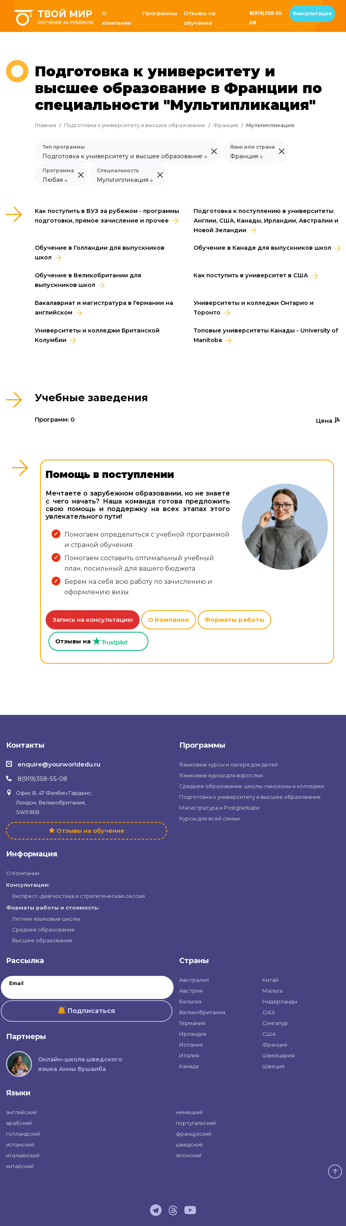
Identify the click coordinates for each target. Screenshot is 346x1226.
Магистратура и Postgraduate (219, 807)
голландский (23, 1133)
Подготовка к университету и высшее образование (134, 125)
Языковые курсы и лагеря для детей (228, 764)
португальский (196, 1123)
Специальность (118, 170)
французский (194, 1133)
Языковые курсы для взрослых (221, 775)
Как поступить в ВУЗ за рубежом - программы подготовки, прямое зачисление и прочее (107, 215)
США (269, 1034)
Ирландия (192, 1034)
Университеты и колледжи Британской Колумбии (97, 335)
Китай (270, 980)
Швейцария (278, 1055)
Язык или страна (252, 147)
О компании (116, 18)
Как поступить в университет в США (251, 275)
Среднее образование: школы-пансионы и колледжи (251, 786)
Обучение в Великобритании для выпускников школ (88, 280)
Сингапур (275, 1023)
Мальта (272, 990)
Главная (45, 125)
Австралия (194, 980)
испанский (20, 1144)
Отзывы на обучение (200, 18)
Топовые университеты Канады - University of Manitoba (266, 335)
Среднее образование (43, 929)
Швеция (273, 1066)
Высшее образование (42, 940)
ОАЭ (268, 1012)
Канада (189, 1066)
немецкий (189, 1112)
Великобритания (202, 1012)
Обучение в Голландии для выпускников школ (99, 252)
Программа (58, 170)
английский (21, 1112)
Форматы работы (234, 619)
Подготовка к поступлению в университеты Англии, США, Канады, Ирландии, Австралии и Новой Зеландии (266, 220)
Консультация (312, 13)
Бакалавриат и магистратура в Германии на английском (104, 307)
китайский (20, 1166)
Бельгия (190, 1001)
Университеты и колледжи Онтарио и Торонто (254, 307)
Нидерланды (279, 1001)
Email (16, 983)
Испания (191, 1044)
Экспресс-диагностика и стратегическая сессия (78, 896)
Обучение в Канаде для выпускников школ (262, 247)
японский (189, 1155)
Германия (192, 1023)
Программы (159, 13)
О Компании (168, 619)
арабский (19, 1123)
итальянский (23, 1155)
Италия (189, 1055)
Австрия (190, 990)
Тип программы (63, 147)
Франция (225, 125)
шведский (189, 1144)
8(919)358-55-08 (266, 18)
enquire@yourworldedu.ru (59, 764)
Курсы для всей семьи (209, 818)
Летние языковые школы (46, 919)
